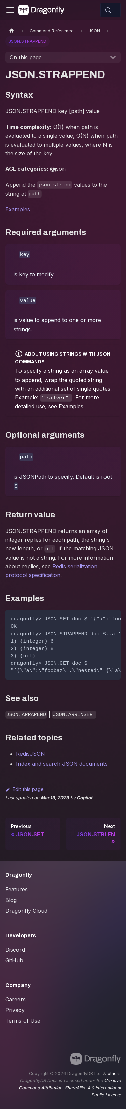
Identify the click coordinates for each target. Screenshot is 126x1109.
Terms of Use (22, 1020)
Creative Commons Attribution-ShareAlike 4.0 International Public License (70, 1087)
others (114, 1073)
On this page (26, 57)
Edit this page (24, 789)
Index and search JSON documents (62, 763)
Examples (17, 209)
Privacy (15, 1010)
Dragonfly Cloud (26, 910)
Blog (11, 900)
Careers (15, 999)
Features (16, 889)
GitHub (14, 960)
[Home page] (11, 31)
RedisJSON (30, 753)
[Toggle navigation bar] (10, 10)
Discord (15, 949)
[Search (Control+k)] (110, 10)
